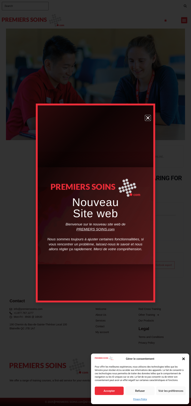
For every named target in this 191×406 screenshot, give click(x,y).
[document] (95, 203)
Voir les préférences (170, 391)
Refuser (140, 391)
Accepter (109, 391)
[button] (183, 359)
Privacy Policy (140, 399)
